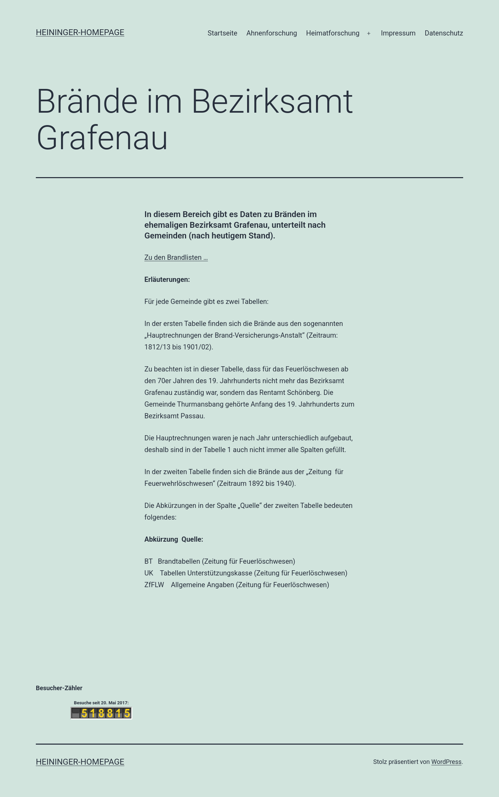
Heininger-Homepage (80, 32)
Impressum (398, 33)
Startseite (222, 33)
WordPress (446, 761)
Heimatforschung (332, 33)
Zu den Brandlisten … (176, 257)
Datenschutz (444, 33)
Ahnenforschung (271, 33)
